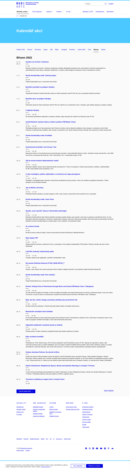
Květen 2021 (20, 49)
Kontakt (84, 424)
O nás (85, 403)
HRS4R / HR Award (87, 414)
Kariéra (69, 403)
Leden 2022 (81, 49)
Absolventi (110, 11)
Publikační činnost (54, 416)
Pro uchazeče (39, 403)
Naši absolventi (86, 412)
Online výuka (67, 439)
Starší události (109, 390)
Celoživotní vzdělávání (39, 416)
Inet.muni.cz (59, 439)
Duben (103, 49)
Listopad (64, 49)
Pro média (19, 414)
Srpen (46, 49)
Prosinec (72, 49)
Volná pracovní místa (71, 407)
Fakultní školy (85, 417)
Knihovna (26, 439)
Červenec (38, 49)
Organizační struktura (87, 407)
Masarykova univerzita (26, 448)
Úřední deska (85, 427)
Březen (96, 49)
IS (53, 439)
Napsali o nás (20, 412)
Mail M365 (19, 439)
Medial (42, 439)
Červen (29, 49)
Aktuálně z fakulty (21, 409)
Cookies (28, 450)
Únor (89, 49)
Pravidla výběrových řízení (72, 409)
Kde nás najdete (86, 422)
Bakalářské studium (38, 407)
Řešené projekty (53, 409)
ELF (47, 439)
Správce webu (20, 450)
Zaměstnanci (100, 11)
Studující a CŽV (88, 11)
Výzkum (52, 403)
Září (51, 49)
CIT (51, 439)
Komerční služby (86, 419)
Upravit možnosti (46, 467)
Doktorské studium (38, 413)
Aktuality (21, 403)
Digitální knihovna (34, 439)
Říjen (57, 49)
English (111, 4)
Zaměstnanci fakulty (87, 409)
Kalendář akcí (20, 407)
